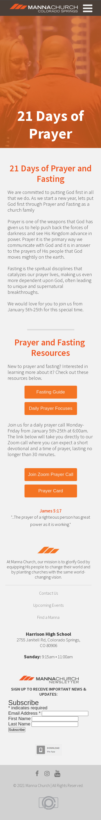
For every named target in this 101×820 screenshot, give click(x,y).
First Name (20, 718)
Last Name (20, 724)
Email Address (25, 713)
